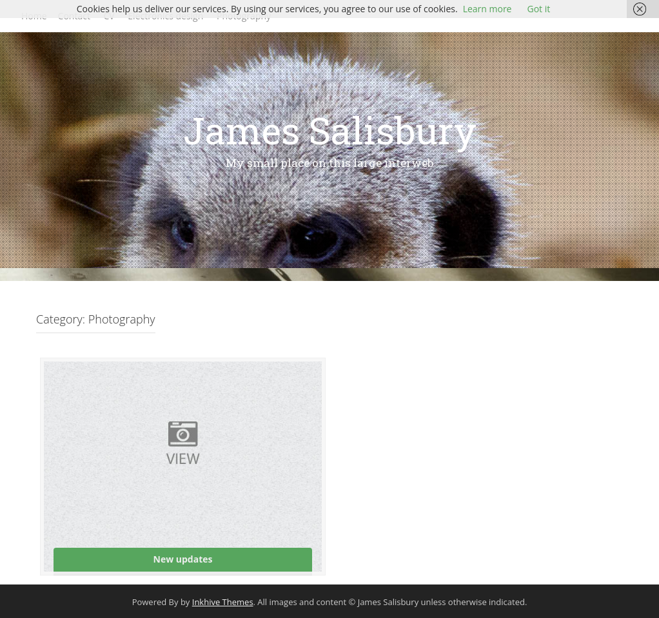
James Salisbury (330, 130)
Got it (538, 9)
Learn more (487, 9)
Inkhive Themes (222, 602)
